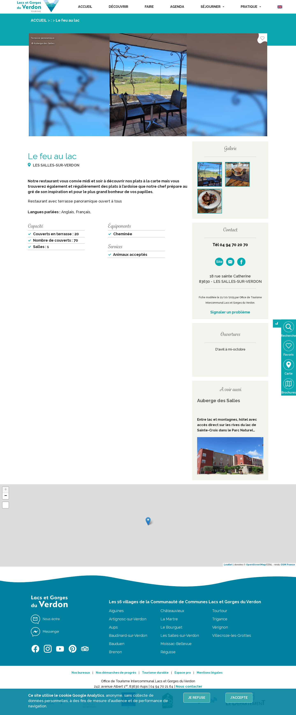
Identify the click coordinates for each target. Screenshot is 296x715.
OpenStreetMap (256, 564)
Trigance (219, 619)
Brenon (115, 652)
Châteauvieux (172, 611)
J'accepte (239, 698)
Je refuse (196, 698)
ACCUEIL (85, 7)
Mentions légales (209, 672)
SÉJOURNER (212, 7)
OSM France (288, 564)
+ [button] (5, 490)
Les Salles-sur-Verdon (180, 635)
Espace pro (183, 672)
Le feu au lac (68, 20)
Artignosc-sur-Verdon (127, 619)
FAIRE (149, 7)
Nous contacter (189, 686)
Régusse (168, 652)
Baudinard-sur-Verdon (128, 635)
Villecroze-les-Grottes (231, 635)
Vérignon (220, 627)
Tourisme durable (155, 672)
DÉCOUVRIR (118, 7)
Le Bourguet (171, 627)
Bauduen (116, 644)
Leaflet (228, 564)
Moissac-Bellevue (176, 644)
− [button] (5, 496)
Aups (113, 627)
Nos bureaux (81, 672)
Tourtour (219, 611)
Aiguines (116, 611)
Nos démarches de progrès (116, 672)
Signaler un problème (230, 312)
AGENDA (177, 7)
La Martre (169, 619)
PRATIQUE (251, 7)
